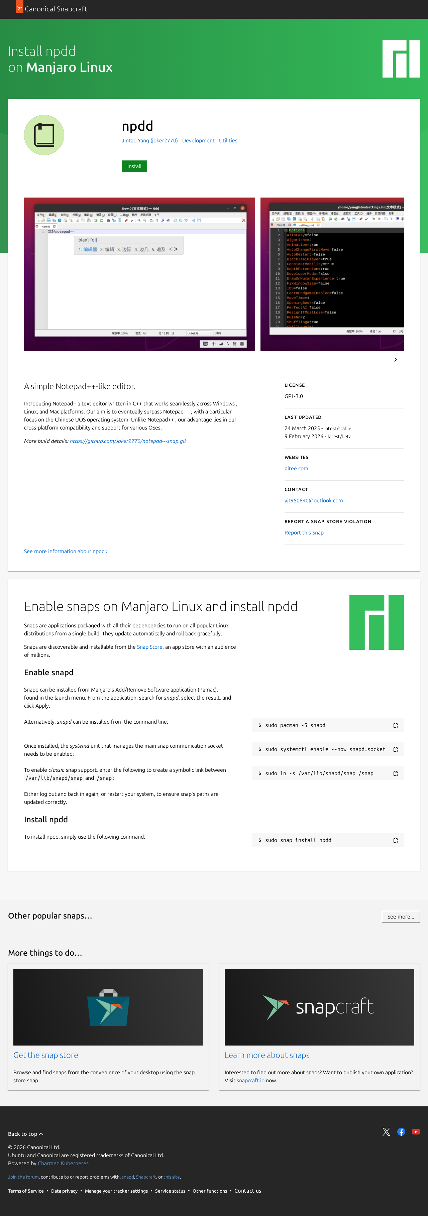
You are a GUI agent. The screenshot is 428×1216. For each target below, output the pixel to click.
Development (198, 140)
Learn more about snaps (267, 1055)
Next (395, 359)
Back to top (26, 1134)
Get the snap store (45, 1055)
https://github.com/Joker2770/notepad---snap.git (128, 441)
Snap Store (150, 647)
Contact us (247, 1191)
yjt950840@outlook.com (314, 500)
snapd (128, 1177)
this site (172, 1177)
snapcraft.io (250, 1080)
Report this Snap (304, 532)
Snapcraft (146, 1177)
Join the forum (23, 1177)
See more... (401, 917)
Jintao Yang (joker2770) (150, 140)
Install (134, 166)
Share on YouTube (416, 1132)
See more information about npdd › (66, 551)
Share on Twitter (387, 1132)
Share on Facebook (401, 1132)
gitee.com (296, 468)
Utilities (228, 140)
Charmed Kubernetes (63, 1163)
